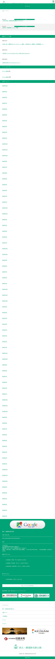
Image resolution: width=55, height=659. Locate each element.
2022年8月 (4, 266)
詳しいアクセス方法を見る (27, 585)
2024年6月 (4, 173)
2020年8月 (4, 370)
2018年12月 (5, 469)
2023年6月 (4, 231)
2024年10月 (5, 155)
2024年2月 (4, 196)
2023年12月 (5, 207)
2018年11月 (5, 475)
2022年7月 (4, 271)
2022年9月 (4, 260)
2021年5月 (4, 330)
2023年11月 (5, 213)
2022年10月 (5, 254)
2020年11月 (5, 353)
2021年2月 (4, 341)
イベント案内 (24, 19)
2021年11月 (5, 295)
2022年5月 (4, 277)
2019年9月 (4, 417)
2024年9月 (4, 161)
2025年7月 (4, 103)
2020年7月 (4, 376)
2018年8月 (4, 492)
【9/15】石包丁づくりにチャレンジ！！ (11, 62)
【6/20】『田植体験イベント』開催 (10, 27)
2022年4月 (4, 283)
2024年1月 (4, 202)
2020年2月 (4, 388)
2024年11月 (5, 149)
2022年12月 (5, 248)
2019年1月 (4, 463)
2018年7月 (4, 498)
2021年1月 (4, 347)
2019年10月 (5, 411)
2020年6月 (4, 382)
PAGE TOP (27, 657)
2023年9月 (4, 219)
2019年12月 (5, 399)
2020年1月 (4, 394)
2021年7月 (4, 318)
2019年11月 (5, 405)
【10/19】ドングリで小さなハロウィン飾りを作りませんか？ (16, 53)
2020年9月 (4, 364)
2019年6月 (4, 434)
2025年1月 (4, 138)
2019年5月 (4, 440)
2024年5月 (4, 178)
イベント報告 (5, 71)
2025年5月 (4, 114)
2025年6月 (4, 109)
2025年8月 (4, 97)
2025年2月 (4, 132)
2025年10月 (5, 85)
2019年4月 (4, 446)
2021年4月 (4, 335)
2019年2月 (4, 457)
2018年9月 (4, 487)
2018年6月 (4, 504)
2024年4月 (4, 184)
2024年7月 (4, 167)
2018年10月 (5, 481)
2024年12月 (5, 143)
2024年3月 (4, 190)
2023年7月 (4, 225)
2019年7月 (4, 428)
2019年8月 (4, 423)
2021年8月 (4, 312)
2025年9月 (4, 91)
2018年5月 (4, 510)
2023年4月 (4, 237)
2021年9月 (4, 306)
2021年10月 (5, 300)
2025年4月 (4, 120)
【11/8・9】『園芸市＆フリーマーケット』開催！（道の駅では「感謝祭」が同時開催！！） (23, 44)
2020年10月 (5, 359)
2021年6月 (4, 324)
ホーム (3, 10)
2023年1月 (4, 242)
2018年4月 (4, 516)
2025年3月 (4, 126)
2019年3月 (4, 452)
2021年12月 (5, 289)
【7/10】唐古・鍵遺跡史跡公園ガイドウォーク (12, 20)
